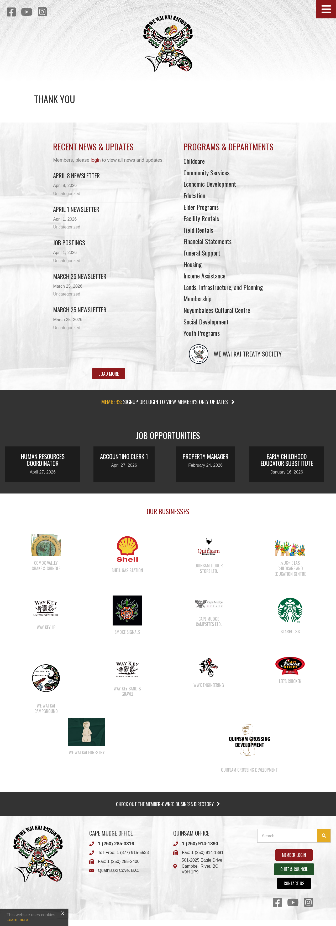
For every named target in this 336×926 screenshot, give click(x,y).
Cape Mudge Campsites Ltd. (209, 622)
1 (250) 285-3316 (116, 843)
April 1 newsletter (76, 209)
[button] (326, 9)
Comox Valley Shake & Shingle (46, 566)
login (96, 160)
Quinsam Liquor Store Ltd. (209, 568)
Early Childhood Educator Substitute (287, 460)
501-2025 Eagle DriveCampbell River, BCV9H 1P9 (202, 866)
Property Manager (205, 456)
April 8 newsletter (76, 175)
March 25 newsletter (79, 309)
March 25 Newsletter (79, 276)
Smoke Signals (127, 632)
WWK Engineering (208, 685)
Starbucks (290, 631)
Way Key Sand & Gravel (127, 691)
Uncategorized (66, 193)
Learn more (17, 919)
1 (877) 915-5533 (133, 852)
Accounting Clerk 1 (124, 456)
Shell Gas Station (127, 570)
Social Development (206, 321)
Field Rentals (198, 230)
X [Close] (62, 913)
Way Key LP (46, 627)
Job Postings (69, 242)
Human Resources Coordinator (43, 460)
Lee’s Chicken (290, 681)
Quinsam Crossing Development (249, 770)
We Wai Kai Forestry (87, 752)
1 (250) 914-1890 (200, 843)
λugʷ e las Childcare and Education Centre (290, 568)
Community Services (206, 172)
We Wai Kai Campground (46, 708)
